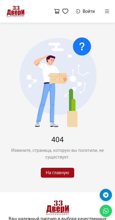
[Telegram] (106, 195)
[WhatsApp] (106, 211)
